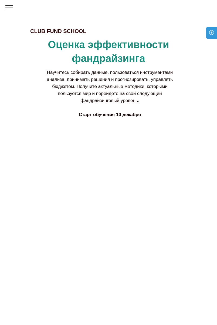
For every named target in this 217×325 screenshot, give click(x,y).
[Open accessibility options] (211, 33)
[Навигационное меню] (9, 8)
